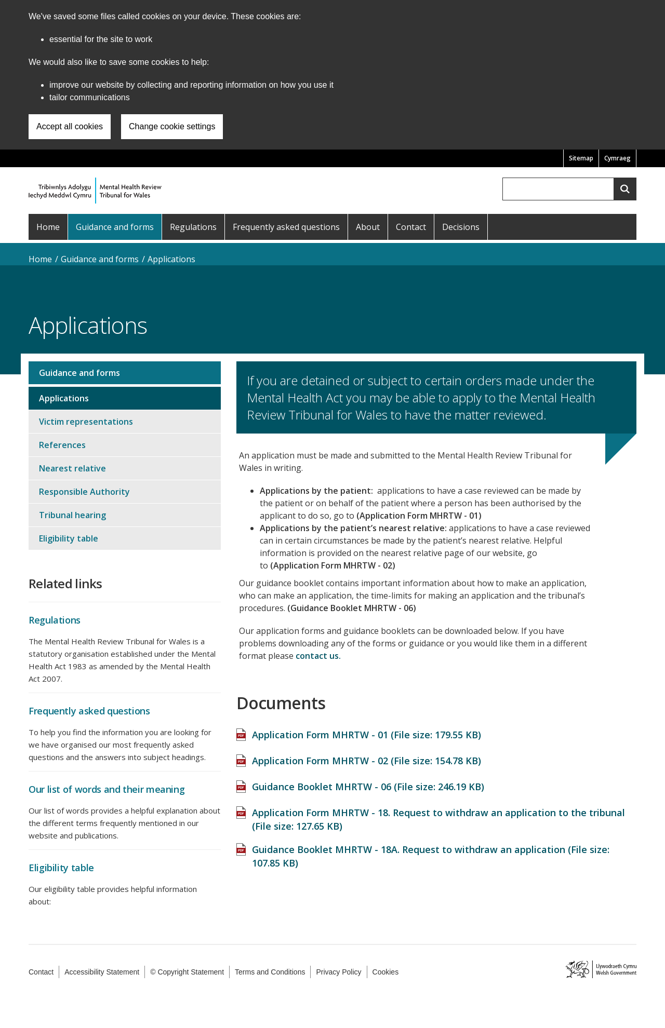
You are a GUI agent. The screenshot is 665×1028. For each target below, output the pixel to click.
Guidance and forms (115, 227)
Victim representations (86, 421)
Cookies (386, 972)
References (62, 445)
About (368, 227)
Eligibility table (68, 538)
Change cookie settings (172, 126)
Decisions (461, 227)
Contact (411, 227)
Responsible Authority (84, 491)
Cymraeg (617, 158)
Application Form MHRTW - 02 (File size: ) (366, 755)
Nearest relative (72, 468)
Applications (171, 259)
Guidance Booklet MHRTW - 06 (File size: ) (368, 781)
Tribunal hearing (72, 515)
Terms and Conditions (270, 972)
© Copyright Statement (187, 972)
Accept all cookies (69, 126)
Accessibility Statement (101, 972)
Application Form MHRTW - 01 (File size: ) (366, 729)
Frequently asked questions (286, 227)
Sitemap (581, 158)
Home (48, 227)
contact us (317, 655)
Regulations (193, 227)
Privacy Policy (338, 972)
